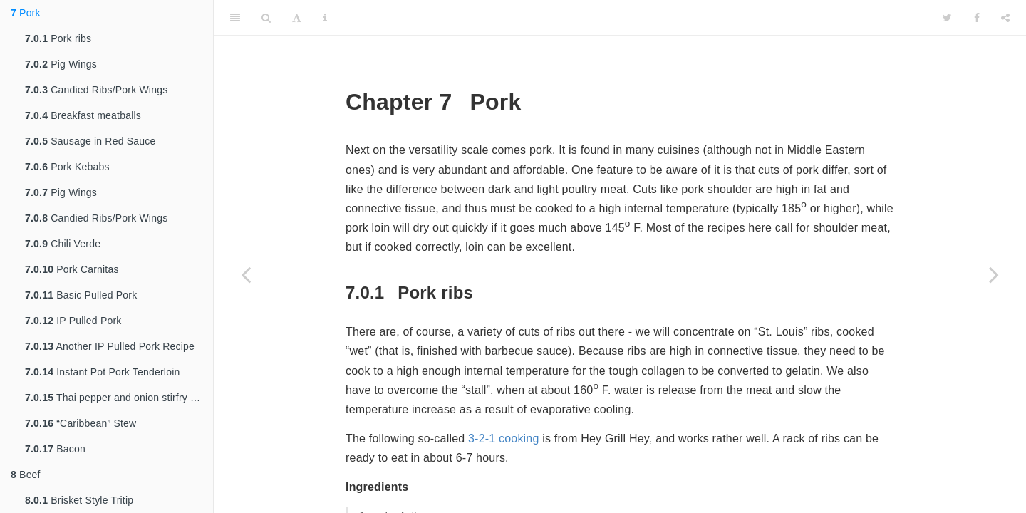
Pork (26, 13)
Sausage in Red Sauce (90, 141)
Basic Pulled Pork (81, 295)
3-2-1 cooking (503, 438)
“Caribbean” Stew (80, 423)
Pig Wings (61, 64)
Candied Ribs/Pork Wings (96, 89)
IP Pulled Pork (73, 320)
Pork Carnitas (72, 269)
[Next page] (994, 274)
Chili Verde (62, 243)
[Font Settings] (296, 18)
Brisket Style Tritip (79, 500)
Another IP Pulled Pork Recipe (110, 346)
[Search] (266, 18)
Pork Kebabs (67, 166)
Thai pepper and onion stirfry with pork (119, 397)
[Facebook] (976, 18)
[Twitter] (947, 18)
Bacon (55, 449)
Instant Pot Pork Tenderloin (102, 372)
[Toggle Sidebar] (235, 18)
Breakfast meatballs (83, 115)
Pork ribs (58, 38)
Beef (26, 474)
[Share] (1005, 18)
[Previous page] (246, 274)
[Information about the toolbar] (325, 18)
